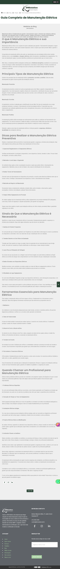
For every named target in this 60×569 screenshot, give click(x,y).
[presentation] (41, 550)
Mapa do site (7, 557)
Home (5, 539)
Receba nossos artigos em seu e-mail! (41, 539)
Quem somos (7, 541)
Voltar (30, 491)
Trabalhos (6, 546)
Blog (5, 548)
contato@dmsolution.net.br (38, 522)
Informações (7, 553)
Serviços (6, 543)
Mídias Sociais (7, 550)
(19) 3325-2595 (35, 520)
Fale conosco (7, 555)
